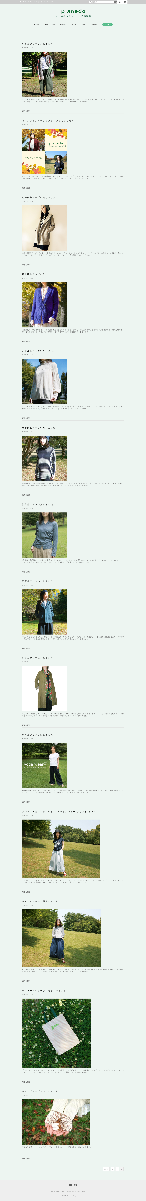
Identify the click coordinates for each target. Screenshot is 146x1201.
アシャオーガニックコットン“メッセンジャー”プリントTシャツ (59, 812)
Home (36, 25)
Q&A (74, 25)
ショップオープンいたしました (40, 1091)
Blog (83, 25)
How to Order (50, 25)
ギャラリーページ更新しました (40, 901)
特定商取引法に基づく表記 (76, 1192)
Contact (94, 25)
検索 (115, 2)
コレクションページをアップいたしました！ (48, 121)
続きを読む (26, 111)
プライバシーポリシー (56, 1192)
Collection (107, 25)
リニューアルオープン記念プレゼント (44, 991)
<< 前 (106, 1169)
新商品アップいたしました (37, 44)
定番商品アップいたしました (39, 198)
